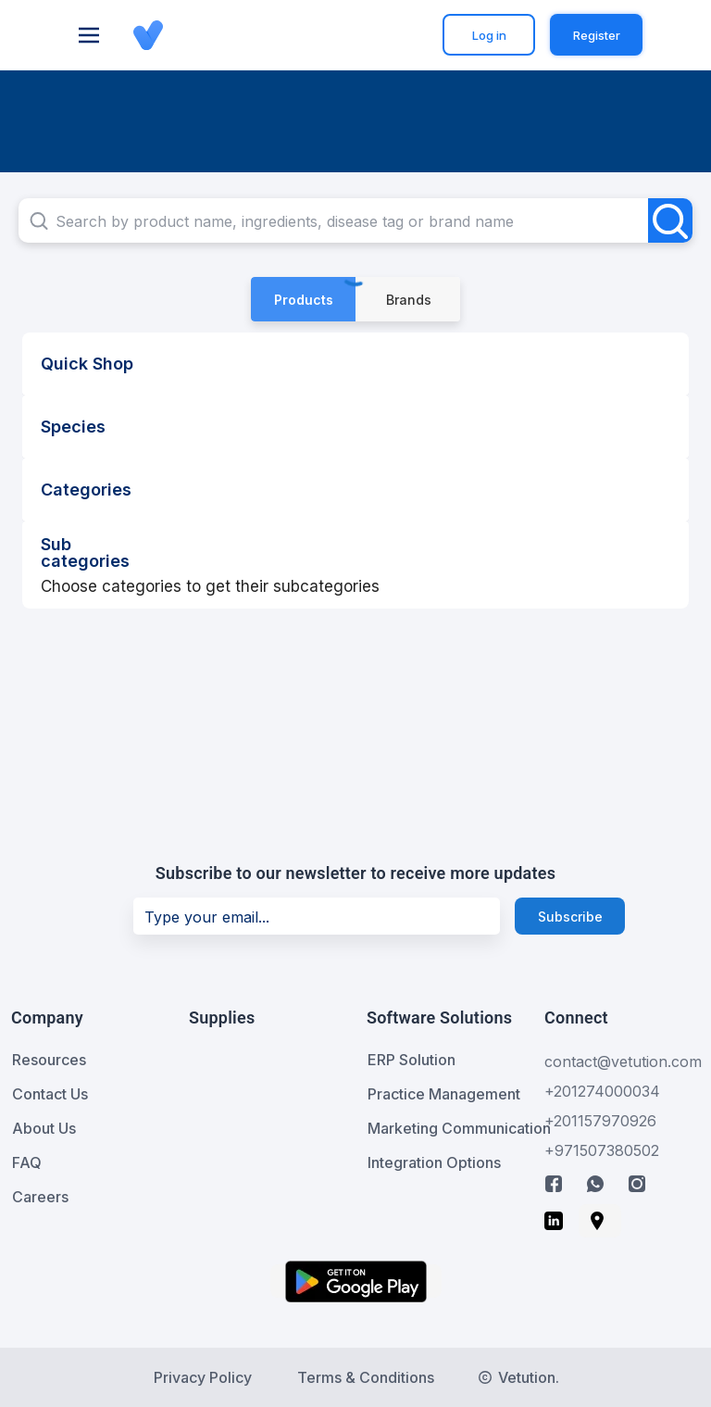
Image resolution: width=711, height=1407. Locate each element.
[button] (205, 36)
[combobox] (355, 220)
